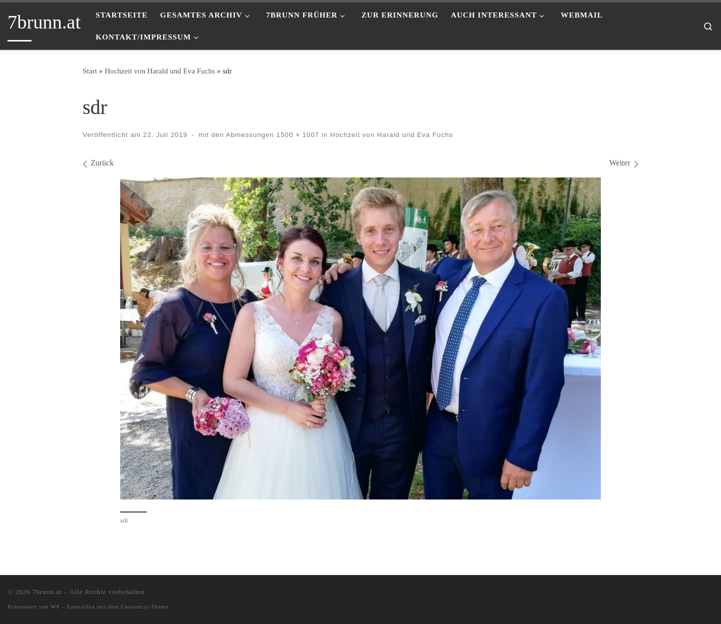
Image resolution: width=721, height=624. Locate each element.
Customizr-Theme (145, 607)
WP (55, 607)
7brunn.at (47, 592)
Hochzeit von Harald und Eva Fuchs (160, 70)
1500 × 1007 (296, 134)
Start (90, 70)
